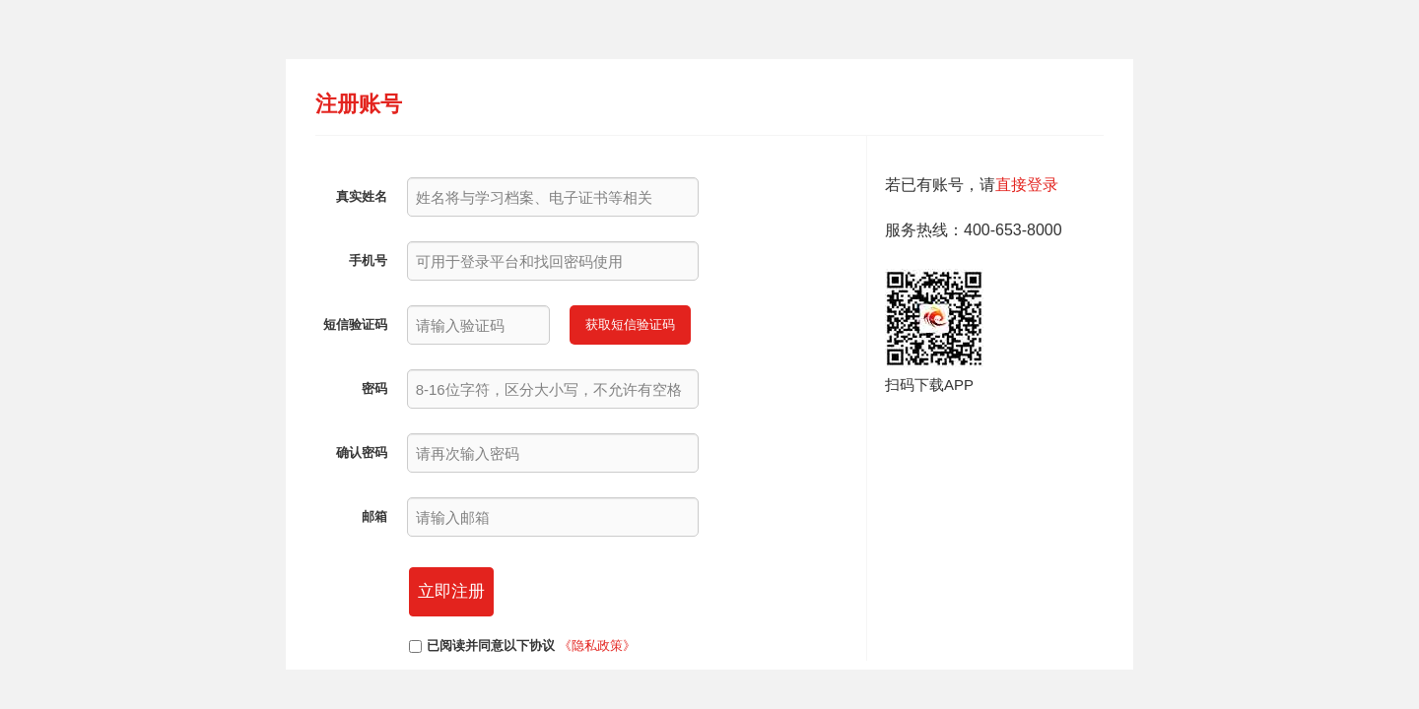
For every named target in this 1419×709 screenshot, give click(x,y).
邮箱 (374, 516)
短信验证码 (355, 324)
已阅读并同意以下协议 (491, 645)
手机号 (368, 260)
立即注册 (451, 591)
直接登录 (1026, 184)
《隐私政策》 (597, 645)
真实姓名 (361, 196)
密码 (374, 388)
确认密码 (361, 452)
